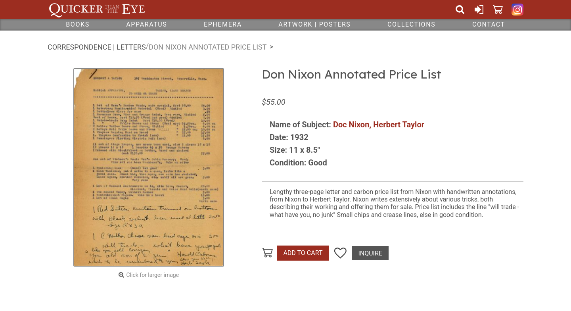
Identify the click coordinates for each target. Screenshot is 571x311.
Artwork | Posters (314, 24)
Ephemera (223, 24)
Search (459, 9)
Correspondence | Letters (97, 47)
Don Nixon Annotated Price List (207, 47)
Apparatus (146, 24)
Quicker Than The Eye (97, 9)
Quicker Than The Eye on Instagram (517, 9)
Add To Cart (302, 253)
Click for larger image (152, 275)
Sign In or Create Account (479, 9)
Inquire (370, 253)
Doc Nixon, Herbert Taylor (378, 124)
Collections (411, 24)
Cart (498, 9)
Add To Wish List (340, 253)
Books (78, 24)
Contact (488, 24)
